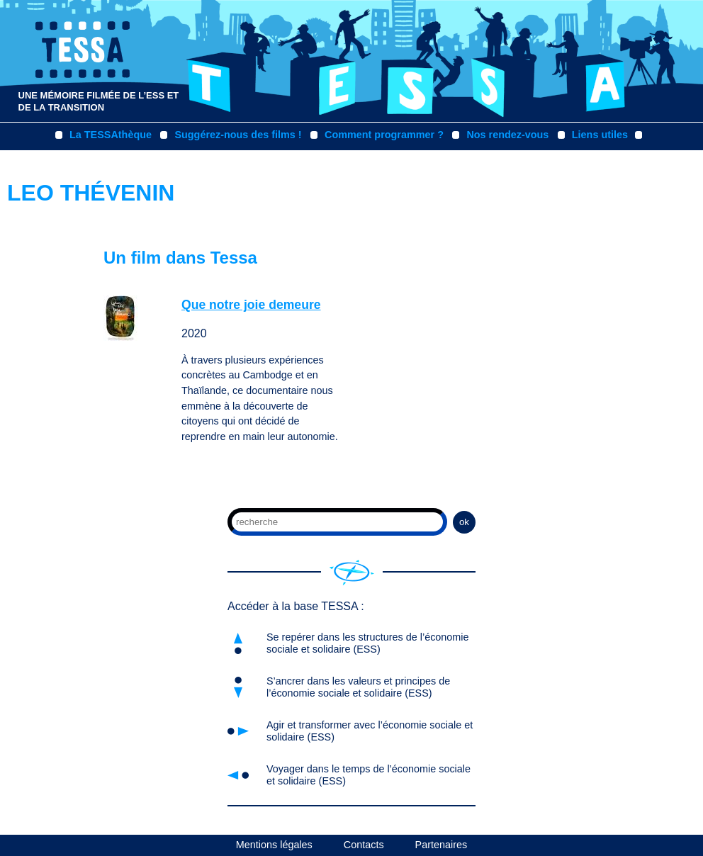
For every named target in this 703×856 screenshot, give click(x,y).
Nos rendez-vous (507, 134)
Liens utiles (600, 134)
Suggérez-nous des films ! (237, 134)
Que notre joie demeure (251, 305)
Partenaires (441, 844)
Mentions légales (274, 844)
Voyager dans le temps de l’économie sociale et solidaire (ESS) (368, 775)
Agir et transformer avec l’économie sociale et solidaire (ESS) (369, 731)
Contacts (364, 844)
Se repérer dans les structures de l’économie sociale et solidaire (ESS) (367, 643)
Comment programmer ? (384, 134)
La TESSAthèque (110, 134)
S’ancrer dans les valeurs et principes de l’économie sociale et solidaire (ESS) (358, 687)
